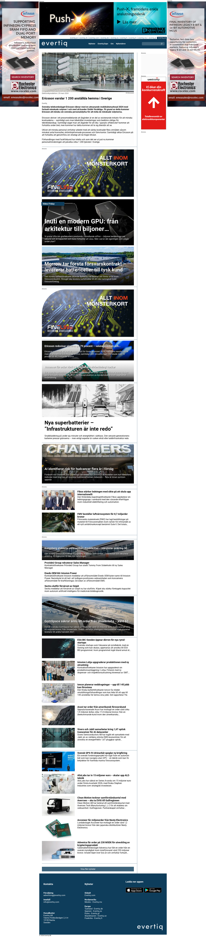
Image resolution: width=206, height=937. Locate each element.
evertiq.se (162, 38)
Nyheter (92, 44)
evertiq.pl (152, 38)
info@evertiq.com (51, 902)
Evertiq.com (90, 895)
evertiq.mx (142, 38)
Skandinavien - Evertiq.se (95, 916)
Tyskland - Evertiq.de (94, 909)
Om (112, 44)
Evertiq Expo (103, 44)
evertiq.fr (132, 38)
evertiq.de (104, 38)
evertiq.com (94, 38)
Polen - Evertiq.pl (92, 913)
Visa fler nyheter (88, 869)
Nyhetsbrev (120, 44)
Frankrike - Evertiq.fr (93, 918)
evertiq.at (73, 38)
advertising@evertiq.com (54, 895)
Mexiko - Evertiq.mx (93, 902)
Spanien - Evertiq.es (93, 911)
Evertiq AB (54, 43)
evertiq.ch (83, 38)
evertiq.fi (123, 38)
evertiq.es (114, 38)
